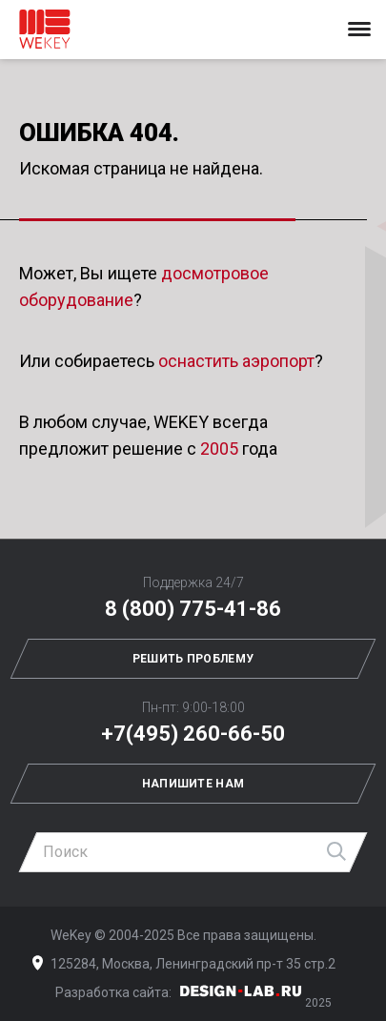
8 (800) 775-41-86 (193, 609)
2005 (219, 449)
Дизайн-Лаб (241, 991)
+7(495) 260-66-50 (193, 733)
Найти (337, 852)
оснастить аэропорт (236, 361)
